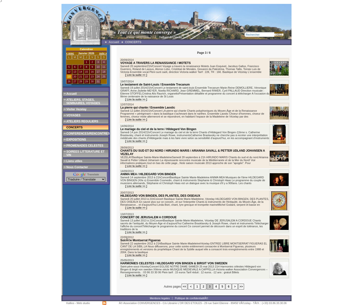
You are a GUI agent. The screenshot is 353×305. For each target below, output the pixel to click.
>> (241, 286)
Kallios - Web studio (78, 303)
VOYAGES (73, 115)
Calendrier (86, 49)
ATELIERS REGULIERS (82, 121)
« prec (70, 53)
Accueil (114, 42)
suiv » (103, 53)
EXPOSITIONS (76, 139)
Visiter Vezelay (76, 109)
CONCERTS (133, 42)
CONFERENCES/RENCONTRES (87, 133)
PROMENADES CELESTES (84, 145)
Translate (86, 174)
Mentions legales (160, 298)
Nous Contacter (77, 167)
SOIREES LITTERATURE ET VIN (85, 153)
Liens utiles (74, 161)
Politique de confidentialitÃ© (191, 298)
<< (184, 286)
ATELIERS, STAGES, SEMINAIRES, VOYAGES (83, 101)
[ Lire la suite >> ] (136, 74)
